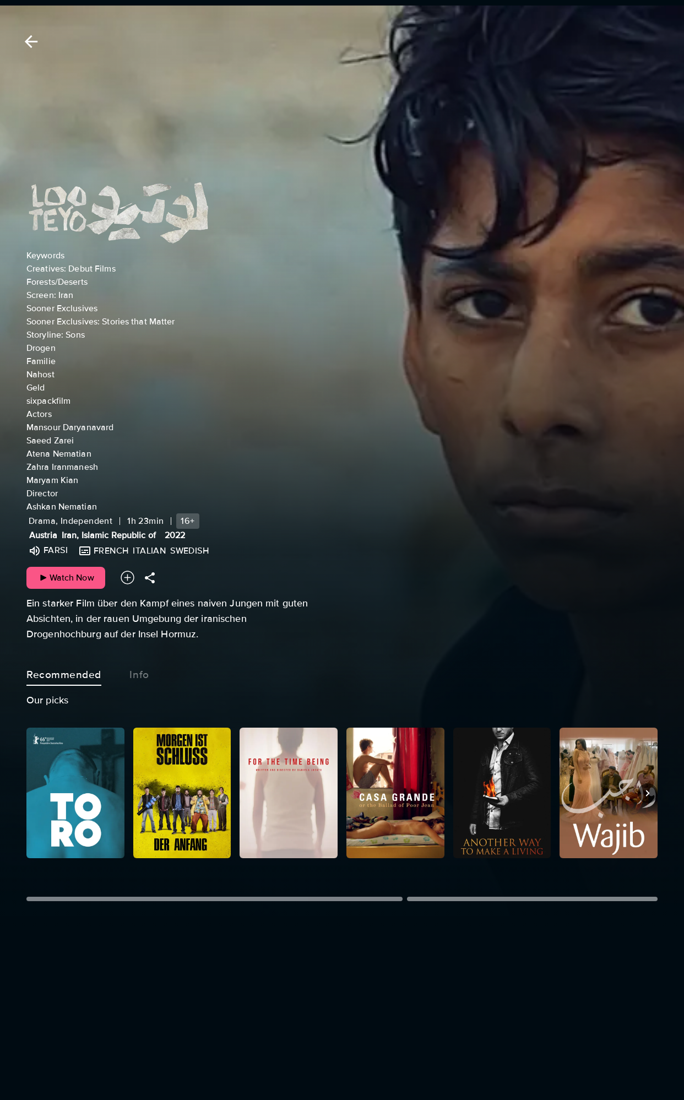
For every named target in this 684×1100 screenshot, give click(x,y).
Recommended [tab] (63, 672)
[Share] (150, 577)
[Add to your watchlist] (127, 577)
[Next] (648, 793)
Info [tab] (139, 672)
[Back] (29, 42)
